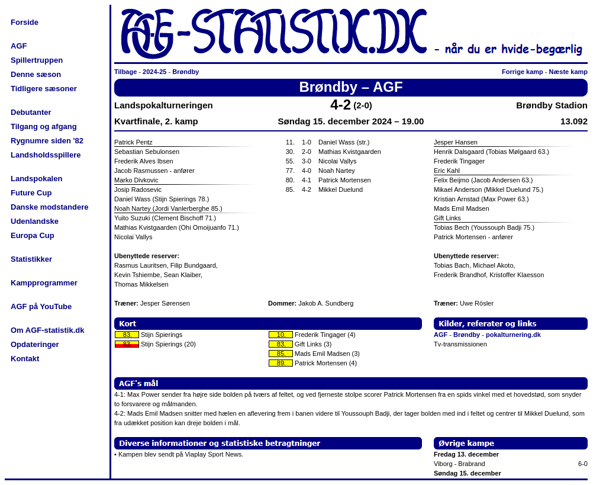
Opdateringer (35, 344)
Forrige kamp (522, 71)
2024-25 (154, 71)
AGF (19, 45)
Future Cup (31, 192)
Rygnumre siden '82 (47, 140)
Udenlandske (35, 221)
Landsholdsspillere (45, 154)
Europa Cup (32, 235)
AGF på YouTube (41, 306)
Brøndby (185, 71)
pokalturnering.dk (513, 334)
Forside (24, 22)
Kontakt (25, 358)
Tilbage (125, 71)
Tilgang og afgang (44, 126)
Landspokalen (36, 178)
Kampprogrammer (44, 282)
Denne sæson (36, 74)
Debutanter (31, 112)
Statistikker (31, 259)
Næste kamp (568, 71)
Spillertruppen (37, 60)
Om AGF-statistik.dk (47, 330)
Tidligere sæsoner (44, 88)
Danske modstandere (50, 207)
